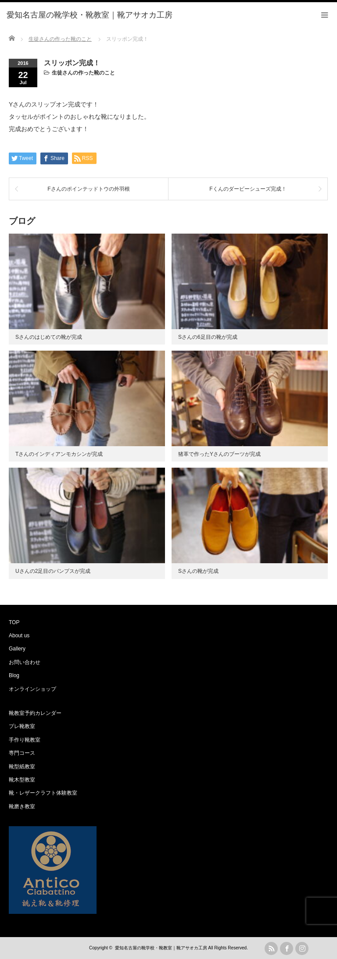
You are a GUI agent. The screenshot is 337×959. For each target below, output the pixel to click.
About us (19, 635)
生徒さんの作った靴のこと (83, 73)
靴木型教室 (22, 780)
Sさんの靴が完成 (198, 571)
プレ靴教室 (22, 726)
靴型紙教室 (22, 767)
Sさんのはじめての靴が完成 (48, 337)
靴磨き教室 (22, 806)
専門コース (22, 753)
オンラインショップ (32, 689)
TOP (14, 622)
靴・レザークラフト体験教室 (43, 793)
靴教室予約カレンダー (35, 713)
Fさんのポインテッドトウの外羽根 (88, 189)
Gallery (17, 649)
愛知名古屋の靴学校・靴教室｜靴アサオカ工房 (161, 947)
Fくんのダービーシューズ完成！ (247, 189)
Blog (14, 675)
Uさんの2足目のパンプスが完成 (52, 571)
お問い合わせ (24, 662)
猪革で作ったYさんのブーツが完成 (219, 454)
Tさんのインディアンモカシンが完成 (59, 454)
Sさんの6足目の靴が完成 (207, 337)
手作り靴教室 (24, 740)
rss (271, 948)
